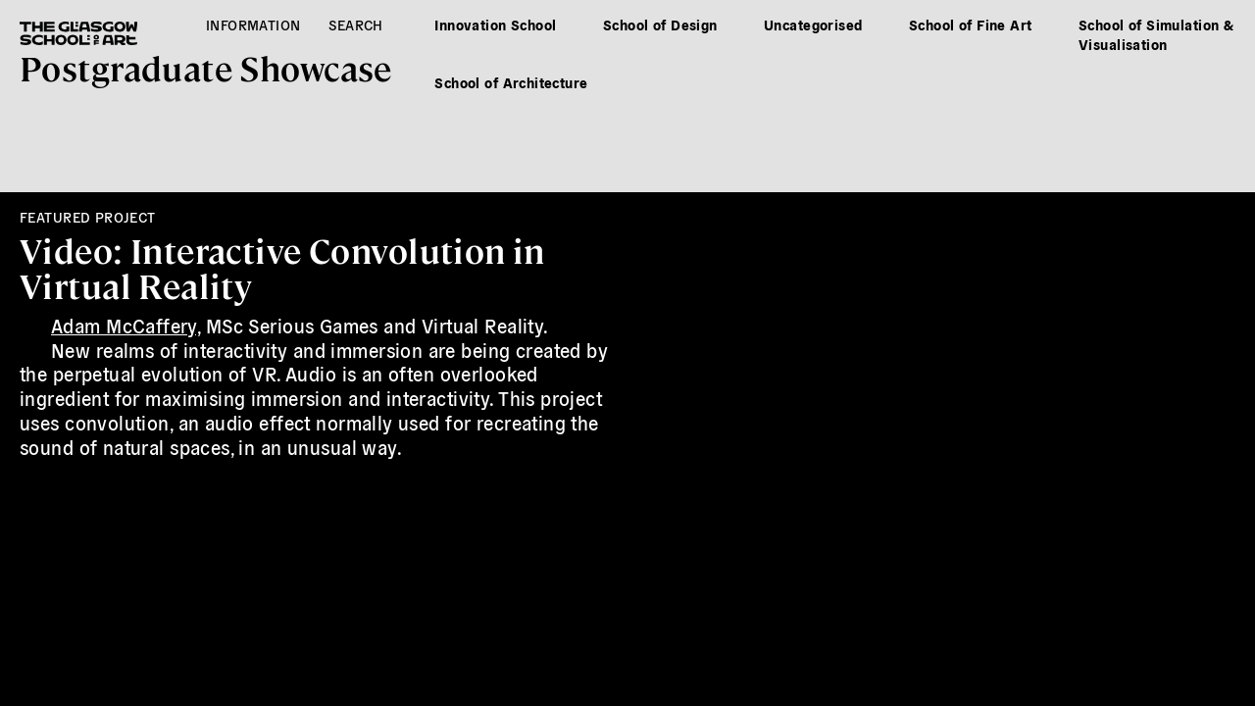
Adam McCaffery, (125, 325)
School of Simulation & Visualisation (1156, 34)
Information (253, 24)
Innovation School (495, 24)
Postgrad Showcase (206, 67)
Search (355, 24)
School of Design (660, 24)
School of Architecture (510, 82)
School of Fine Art (970, 24)
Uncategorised (813, 24)
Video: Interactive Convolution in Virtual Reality (282, 267)
